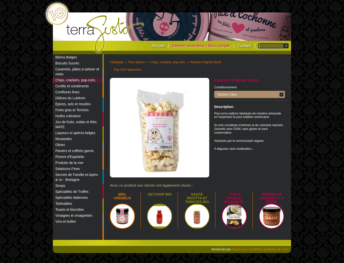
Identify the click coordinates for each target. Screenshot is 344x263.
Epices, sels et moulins (73, 104)
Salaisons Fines (67, 169)
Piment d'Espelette (69, 157)
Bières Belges (66, 57)
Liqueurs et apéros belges (75, 133)
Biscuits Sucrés (67, 63)
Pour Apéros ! (137, 62)
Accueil (158, 46)
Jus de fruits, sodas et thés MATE (76, 124)
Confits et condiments (72, 86)
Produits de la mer (69, 163)
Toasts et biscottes (69, 209)
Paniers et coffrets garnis (74, 151)
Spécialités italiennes (71, 198)
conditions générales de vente (269, 249)
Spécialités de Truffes (72, 192)
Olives (60, 145)
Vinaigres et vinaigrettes (73, 215)
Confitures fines (67, 92)
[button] (249, 94)
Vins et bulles (65, 221)
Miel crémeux (122, 196)
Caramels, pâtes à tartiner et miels (77, 71)
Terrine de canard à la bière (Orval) (272, 200)
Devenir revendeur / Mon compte (201, 46)
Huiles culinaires (68, 116)
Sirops (60, 186)
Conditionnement (225, 87)
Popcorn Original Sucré (205, 62)
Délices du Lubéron (70, 98)
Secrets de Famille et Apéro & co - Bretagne (76, 177)
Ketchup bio (160, 194)
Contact (244, 46)
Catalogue (117, 62)
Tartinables (63, 204)
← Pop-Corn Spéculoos (125, 69)
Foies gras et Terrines (72, 110)
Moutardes (63, 139)
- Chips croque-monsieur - (234, 198)
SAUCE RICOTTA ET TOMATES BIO (197, 198)
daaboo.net (239, 249)
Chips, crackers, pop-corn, (75, 80)
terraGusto (105, 34)
